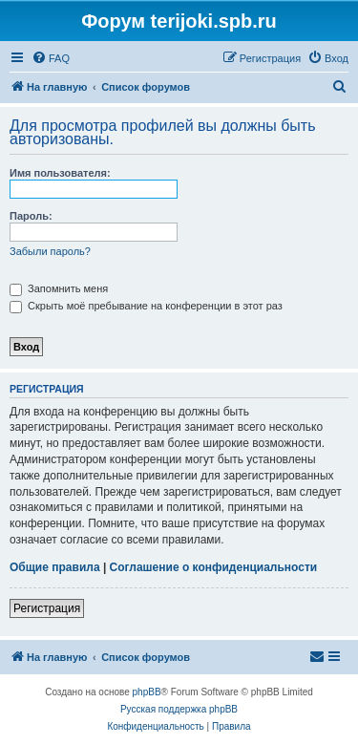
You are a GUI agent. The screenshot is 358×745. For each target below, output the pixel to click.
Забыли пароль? (50, 251)
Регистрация (46, 608)
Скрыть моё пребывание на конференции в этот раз (146, 305)
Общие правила (55, 567)
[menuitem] (51, 58)
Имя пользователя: (60, 173)
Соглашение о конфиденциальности (214, 567)
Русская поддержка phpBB (179, 709)
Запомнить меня (59, 288)
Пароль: (31, 216)
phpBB (147, 692)
